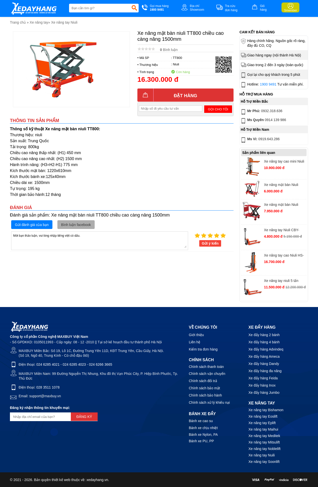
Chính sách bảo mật (204, 388)
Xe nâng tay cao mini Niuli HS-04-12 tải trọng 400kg (284, 162)
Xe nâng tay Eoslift (263, 416)
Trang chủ (18, 22)
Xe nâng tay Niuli (64, 22)
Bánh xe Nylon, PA (203, 435)
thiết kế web (61, 480)
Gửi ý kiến (210, 243)
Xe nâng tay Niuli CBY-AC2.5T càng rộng (281, 230)
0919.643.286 (260, 139)
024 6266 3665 (100, 364)
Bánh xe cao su (201, 421)
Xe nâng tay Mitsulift (264, 442)
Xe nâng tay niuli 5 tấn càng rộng (281, 281)
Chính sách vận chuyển (207, 374)
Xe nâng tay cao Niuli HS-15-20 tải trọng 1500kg (284, 256)
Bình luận (169, 50)
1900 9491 (268, 84)
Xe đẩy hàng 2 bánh (264, 335)
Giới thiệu (196, 335)
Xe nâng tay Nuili (261, 455)
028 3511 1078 (47, 387)
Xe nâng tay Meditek (264, 436)
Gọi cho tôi (218, 109)
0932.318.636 (261, 111)
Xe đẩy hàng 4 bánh (264, 342)
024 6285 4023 (74, 364)
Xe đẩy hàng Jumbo (263, 393)
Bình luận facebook (76, 225)
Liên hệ (194, 342)
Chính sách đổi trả (203, 381)
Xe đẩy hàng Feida (263, 378)
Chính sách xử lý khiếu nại (209, 402)
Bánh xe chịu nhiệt (203, 428)
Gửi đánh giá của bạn (32, 225)
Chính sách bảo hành (205, 395)
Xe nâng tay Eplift (262, 423)
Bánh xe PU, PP (201, 441)
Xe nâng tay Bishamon (265, 410)
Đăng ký (84, 417)
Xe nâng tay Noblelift (264, 449)
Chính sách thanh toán (206, 367)
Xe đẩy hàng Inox (262, 385)
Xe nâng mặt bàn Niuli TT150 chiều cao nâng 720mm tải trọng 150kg (282, 185)
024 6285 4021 (47, 364)
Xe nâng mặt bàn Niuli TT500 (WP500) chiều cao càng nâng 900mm (284, 205)
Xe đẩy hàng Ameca (264, 356)
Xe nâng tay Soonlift (263, 462)
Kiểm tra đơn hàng (203, 349)
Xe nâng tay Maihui (263, 429)
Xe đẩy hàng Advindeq (265, 349)
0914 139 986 (263, 120)
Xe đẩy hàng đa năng (264, 371)
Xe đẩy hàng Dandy (263, 364)
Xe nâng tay (39, 22)
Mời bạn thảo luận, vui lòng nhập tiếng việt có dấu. (100, 240)
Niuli (176, 64)
